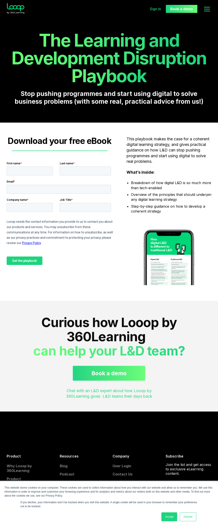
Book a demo (181, 9)
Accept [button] (169, 516)
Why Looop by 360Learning (19, 468)
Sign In (155, 9)
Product (14, 479)
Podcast (67, 474)
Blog (63, 466)
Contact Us (123, 474)
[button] (207, 8)
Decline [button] (188, 516)
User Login (122, 466)
